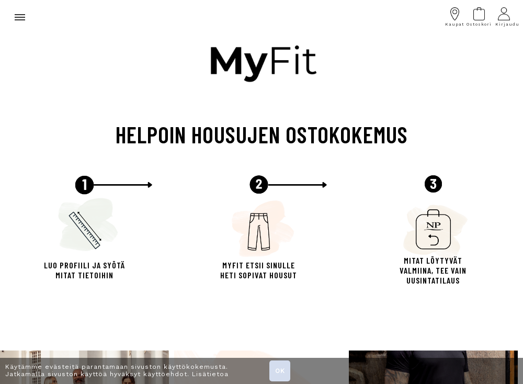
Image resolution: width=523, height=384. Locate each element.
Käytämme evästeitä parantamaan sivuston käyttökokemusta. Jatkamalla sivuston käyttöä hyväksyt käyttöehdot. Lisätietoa (117, 370)
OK (280, 371)
